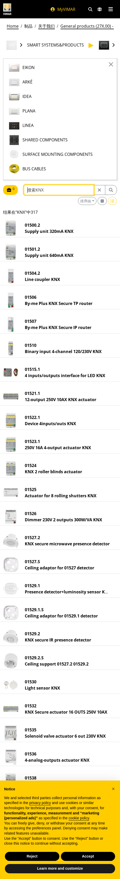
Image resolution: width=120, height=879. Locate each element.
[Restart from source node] (99, 190)
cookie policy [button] (79, 818)
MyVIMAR (62, 9)
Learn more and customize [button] (60, 868)
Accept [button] (88, 856)
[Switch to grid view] (102, 201)
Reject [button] (32, 856)
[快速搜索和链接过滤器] (90, 9)
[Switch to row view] (112, 201)
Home (13, 26)
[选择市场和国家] (99, 9)
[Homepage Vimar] (7, 9)
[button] (113, 789)
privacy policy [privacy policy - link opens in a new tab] (40, 803)
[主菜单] (110, 9)
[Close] (111, 64)
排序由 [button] (85, 200)
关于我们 (46, 26)
